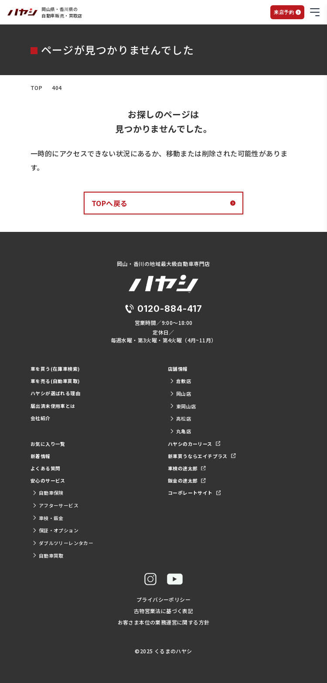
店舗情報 (178, 368)
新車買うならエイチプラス (202, 455)
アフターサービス (55, 505)
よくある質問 (45, 468)
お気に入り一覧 (48, 443)
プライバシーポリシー (163, 599)
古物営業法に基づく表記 (163, 610)
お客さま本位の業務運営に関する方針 (164, 622)
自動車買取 (48, 555)
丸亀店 (180, 431)
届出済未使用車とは (53, 405)
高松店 (180, 418)
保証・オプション (55, 530)
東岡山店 (183, 406)
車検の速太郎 (187, 468)
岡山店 (180, 393)
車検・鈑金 (48, 517)
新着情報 (41, 455)
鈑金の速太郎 (187, 480)
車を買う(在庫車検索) (55, 368)
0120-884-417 (169, 309)
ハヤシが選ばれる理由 (55, 393)
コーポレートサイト (194, 492)
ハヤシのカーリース (194, 443)
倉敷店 (180, 380)
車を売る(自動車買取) (55, 380)
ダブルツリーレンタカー (62, 542)
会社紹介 (41, 417)
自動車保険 (48, 492)
